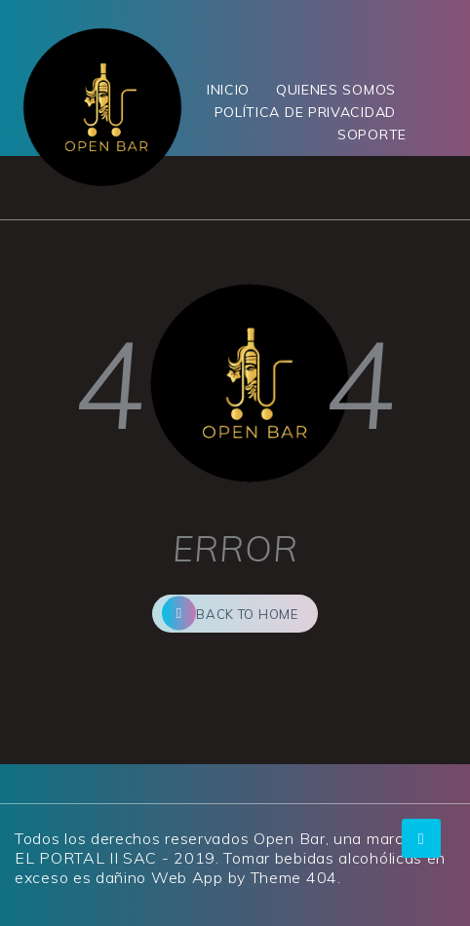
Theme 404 (294, 877)
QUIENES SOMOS (336, 89)
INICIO (228, 89)
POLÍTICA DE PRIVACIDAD (305, 112)
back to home (229, 614)
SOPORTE (372, 134)
